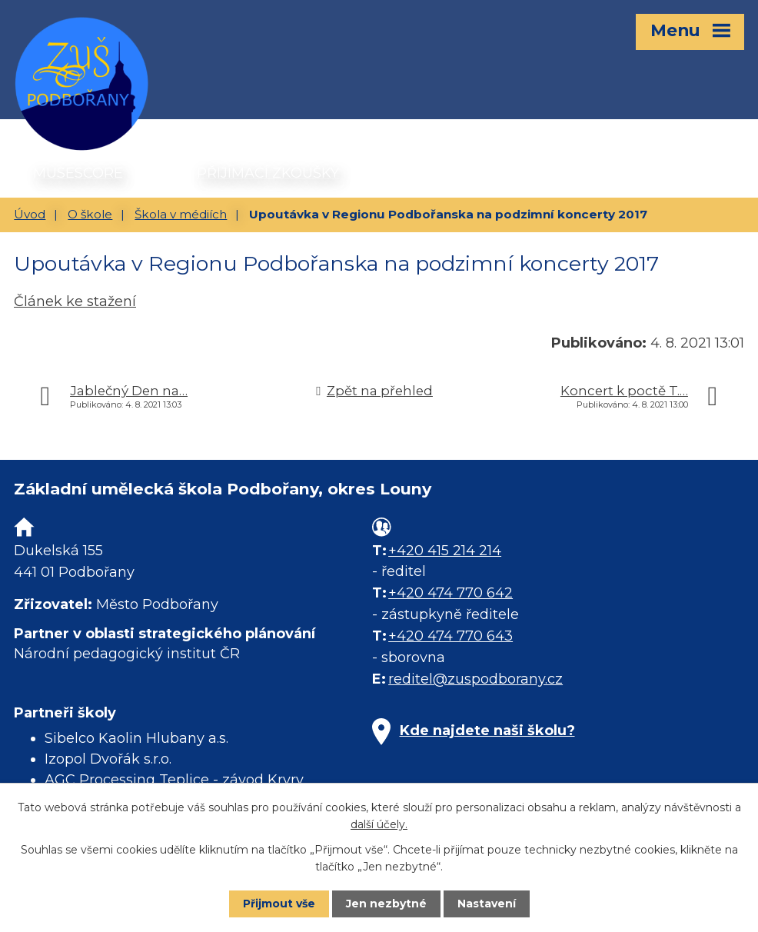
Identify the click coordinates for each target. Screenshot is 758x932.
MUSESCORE (78, 173)
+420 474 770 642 (450, 592)
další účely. (379, 824)
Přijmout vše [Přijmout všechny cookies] (279, 903)
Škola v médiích (181, 214)
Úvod (29, 214)
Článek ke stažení (75, 301)
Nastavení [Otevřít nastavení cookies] (486, 903)
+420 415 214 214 (444, 550)
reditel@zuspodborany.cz (475, 679)
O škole (90, 214)
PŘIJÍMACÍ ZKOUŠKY (268, 173)
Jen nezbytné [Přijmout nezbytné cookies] (386, 903)
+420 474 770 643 (450, 635)
